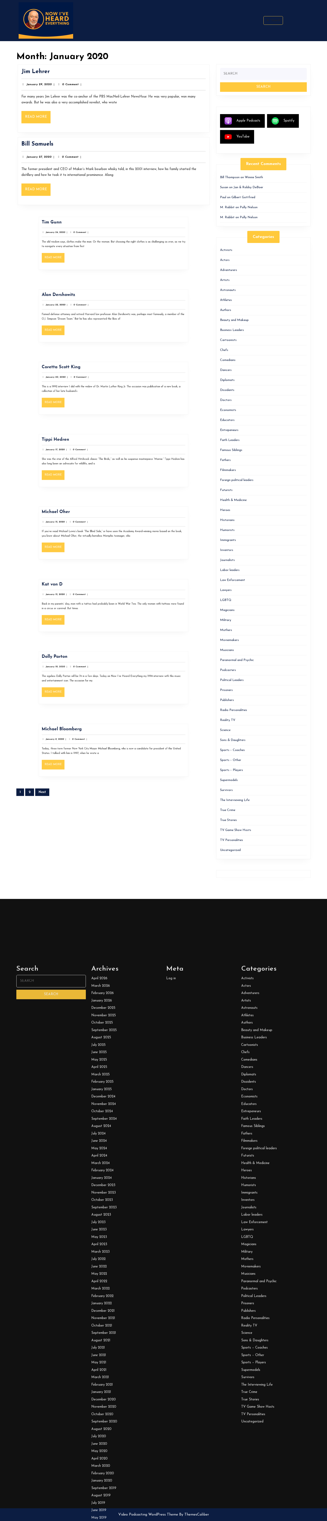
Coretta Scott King (90, 379)
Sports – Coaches (232, 750)
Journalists (227, 560)
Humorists (227, 530)
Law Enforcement (232, 580)
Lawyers (226, 590)
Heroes (225, 510)
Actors (225, 260)
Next (42, 792)
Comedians (227, 360)
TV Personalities (231, 840)
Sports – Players (231, 770)
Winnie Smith (254, 177)
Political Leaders (232, 680)
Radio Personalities (233, 710)
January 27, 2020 (48, 159)
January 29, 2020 (48, 86)
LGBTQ (225, 600)
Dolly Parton (87, 668)
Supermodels (229, 780)
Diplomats (227, 380)
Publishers (227, 700)
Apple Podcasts (242, 121)
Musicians (227, 650)
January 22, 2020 (87, 310)
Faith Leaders (230, 440)
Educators (227, 420)
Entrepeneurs (229, 430)
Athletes (226, 300)
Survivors (226, 790)
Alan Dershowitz (89, 306)
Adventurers (228, 270)
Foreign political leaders (236, 480)
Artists (225, 280)
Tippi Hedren (88, 451)
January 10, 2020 (87, 672)
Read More (47, 116)
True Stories (228, 820)
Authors (225, 310)
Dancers (226, 370)
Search (273, 20)
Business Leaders (232, 330)
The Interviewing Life (235, 800)
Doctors (226, 400)
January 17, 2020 (87, 455)
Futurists (226, 490)
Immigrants (228, 540)
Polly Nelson (249, 207)
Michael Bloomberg (90, 741)
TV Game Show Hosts (235, 830)
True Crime (227, 810)
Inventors (226, 550)
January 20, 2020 (87, 383)
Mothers (226, 630)
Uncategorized (230, 850)
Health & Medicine (233, 500)
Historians (227, 520)
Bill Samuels (47, 147)
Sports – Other (230, 760)
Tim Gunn (86, 234)
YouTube (237, 136)
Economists (228, 410)
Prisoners (226, 690)
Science (225, 730)
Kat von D (86, 596)
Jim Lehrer (45, 75)
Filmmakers (228, 470)
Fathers (225, 460)
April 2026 (99, 1514)
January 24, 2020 (87, 238)
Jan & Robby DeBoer (248, 187)
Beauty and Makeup (234, 320)
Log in (171, 1514)
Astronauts (228, 290)
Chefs (224, 350)
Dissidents (227, 390)
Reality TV (227, 720)
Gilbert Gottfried (243, 197)
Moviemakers (229, 640)
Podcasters (228, 670)
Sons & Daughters (232, 740)
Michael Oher (88, 524)
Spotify (283, 121)
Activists (226, 250)
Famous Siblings (231, 450)
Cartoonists (228, 340)
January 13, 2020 (87, 600)
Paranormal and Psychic (237, 660)
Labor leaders (230, 570)
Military (225, 620)
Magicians (227, 610)
